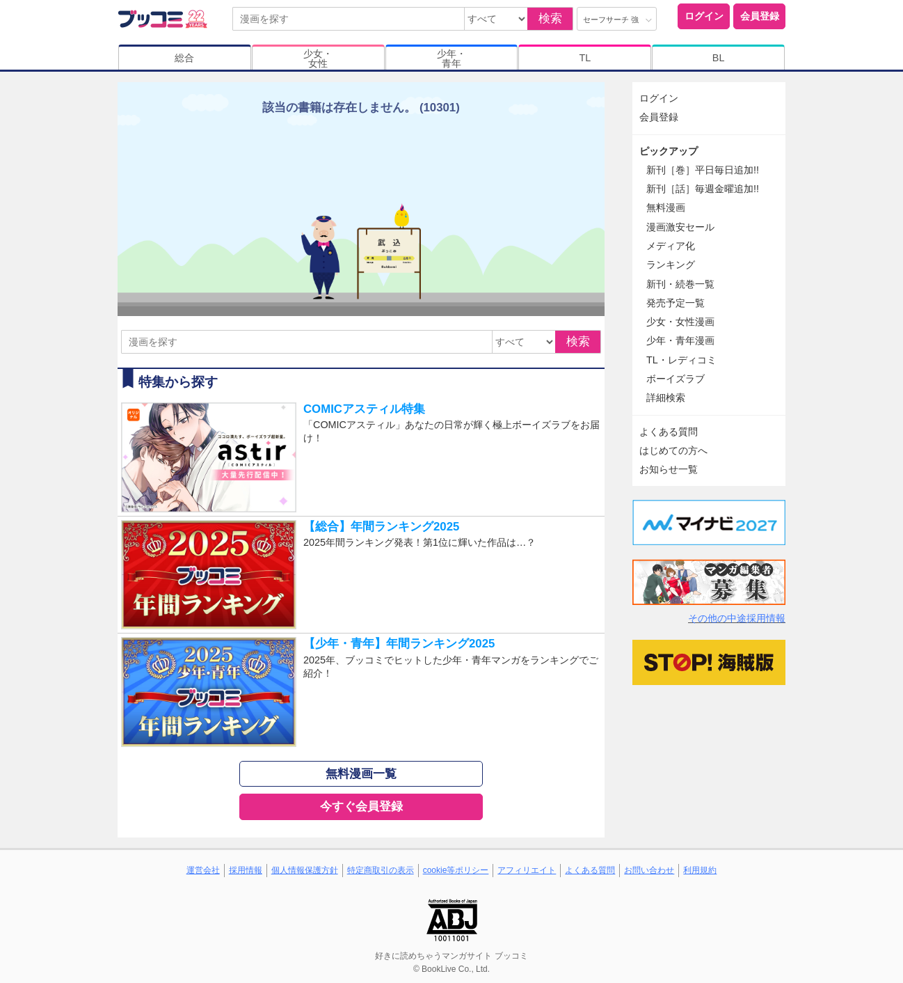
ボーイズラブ (675, 378)
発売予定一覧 (675, 302)
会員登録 (759, 16)
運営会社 (203, 870)
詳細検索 (665, 397)
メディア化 (670, 245)
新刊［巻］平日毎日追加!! (702, 169)
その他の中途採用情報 (736, 618)
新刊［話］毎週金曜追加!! (702, 188)
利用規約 (700, 870)
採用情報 (245, 870)
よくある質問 (668, 431)
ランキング (670, 264)
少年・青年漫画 (680, 340)
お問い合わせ (649, 870)
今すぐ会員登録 (361, 806)
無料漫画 (665, 207)
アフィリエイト (526, 870)
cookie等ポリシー (456, 870)
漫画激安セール (680, 227)
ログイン (704, 16)
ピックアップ (668, 151)
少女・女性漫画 (680, 321)
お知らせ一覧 (668, 469)
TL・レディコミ (681, 359)
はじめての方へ (673, 450)
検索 (550, 18)
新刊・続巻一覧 (680, 284)
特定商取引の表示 (380, 870)
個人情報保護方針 (304, 870)
